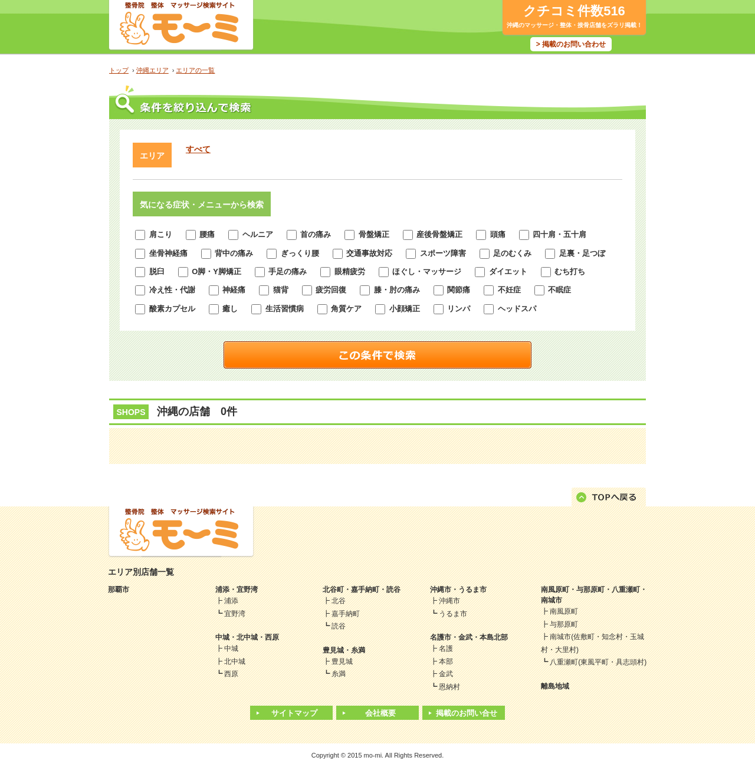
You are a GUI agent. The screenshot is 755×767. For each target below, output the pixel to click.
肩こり (153, 234)
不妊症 (502, 289)
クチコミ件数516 (574, 11)
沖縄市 (449, 601)
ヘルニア (250, 234)
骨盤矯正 (366, 234)
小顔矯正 (397, 308)
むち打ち (563, 271)
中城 (231, 648)
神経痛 (227, 289)
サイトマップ (294, 713)
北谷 (338, 601)
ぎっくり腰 (293, 253)
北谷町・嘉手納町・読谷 (362, 589)
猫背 (273, 289)
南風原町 (564, 611)
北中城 (234, 661)
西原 (231, 674)
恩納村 (449, 687)
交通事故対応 (363, 253)
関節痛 (452, 289)
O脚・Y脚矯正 (209, 271)
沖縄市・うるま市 (458, 589)
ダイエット (501, 271)
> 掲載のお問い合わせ (571, 44)
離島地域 (555, 686)
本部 (446, 661)
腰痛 (200, 234)
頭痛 (490, 234)
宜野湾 (234, 614)
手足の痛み (281, 271)
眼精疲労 (342, 271)
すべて (198, 149)
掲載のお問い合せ (466, 713)
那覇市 (118, 589)
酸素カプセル (165, 308)
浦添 (231, 601)
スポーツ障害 (436, 253)
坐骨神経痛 (161, 253)
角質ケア (339, 308)
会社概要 (380, 713)
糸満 (338, 674)
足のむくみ (506, 253)
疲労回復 (324, 289)
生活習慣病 (277, 308)
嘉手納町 (345, 614)
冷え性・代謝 (165, 289)
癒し (223, 308)
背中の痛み (227, 253)
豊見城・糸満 (344, 650)
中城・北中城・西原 (247, 637)
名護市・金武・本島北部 (469, 637)
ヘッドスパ (510, 308)
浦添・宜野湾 (236, 589)
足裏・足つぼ (575, 253)
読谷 (338, 626)
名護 (446, 648)
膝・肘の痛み (390, 289)
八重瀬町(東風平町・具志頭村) (598, 662)
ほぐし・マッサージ (420, 271)
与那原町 (564, 624)
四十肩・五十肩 (553, 234)
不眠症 (553, 289)
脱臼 (150, 271)
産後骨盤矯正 (433, 234)
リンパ (452, 308)
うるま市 (453, 614)
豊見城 (342, 661)
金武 (446, 674)
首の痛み (309, 234)
